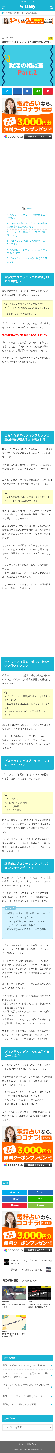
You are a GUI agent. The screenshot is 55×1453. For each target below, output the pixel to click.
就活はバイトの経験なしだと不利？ (20, 1404)
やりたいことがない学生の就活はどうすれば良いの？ (26, 1387)
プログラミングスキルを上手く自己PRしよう (27, 260)
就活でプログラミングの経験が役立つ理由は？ (27, 216)
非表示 (30, 208)
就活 (6, 1183)
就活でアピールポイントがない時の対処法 (24, 1365)
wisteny (27, 6)
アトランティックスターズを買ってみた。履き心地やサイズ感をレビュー (26, 1375)
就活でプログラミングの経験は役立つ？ (22, 1396)
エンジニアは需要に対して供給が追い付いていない (27, 233)
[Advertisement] (27, 175)
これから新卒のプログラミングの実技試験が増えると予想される (27, 225)
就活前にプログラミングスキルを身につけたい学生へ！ (27, 251)
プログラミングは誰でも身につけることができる (27, 242)
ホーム (21, 1444)
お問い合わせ (32, 1444)
